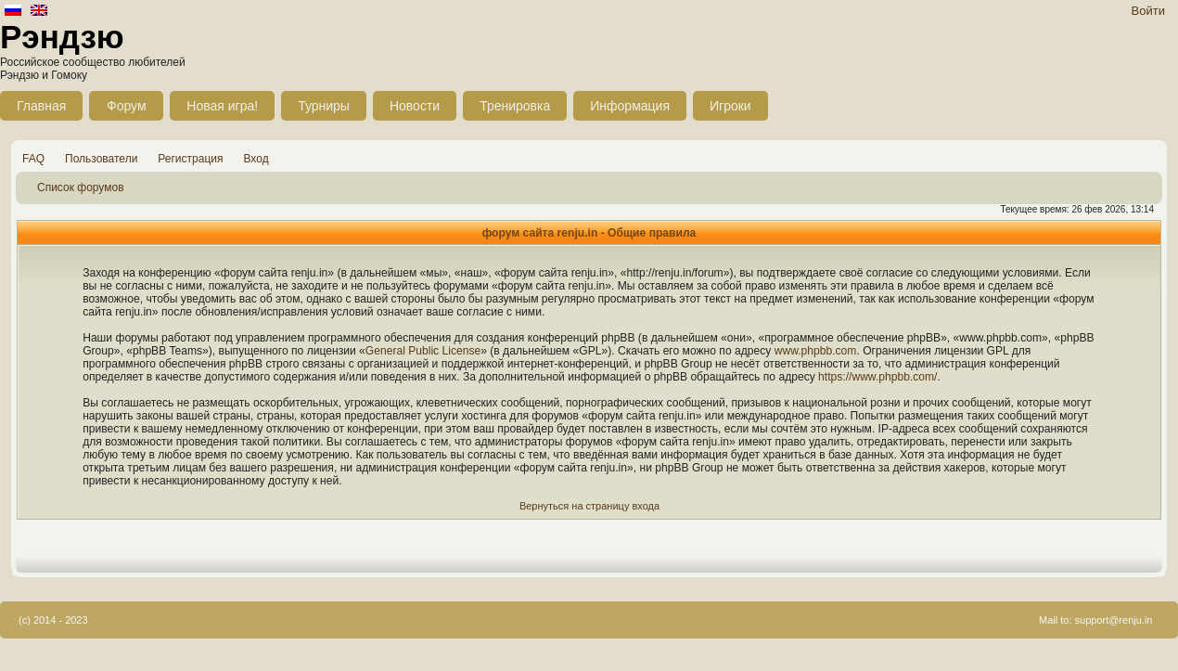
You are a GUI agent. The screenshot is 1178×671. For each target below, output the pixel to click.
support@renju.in (1114, 620)
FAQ (33, 158)
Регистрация (190, 158)
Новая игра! (222, 105)
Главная (41, 105)
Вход (256, 158)
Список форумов (80, 187)
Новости (415, 105)
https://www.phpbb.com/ (877, 376)
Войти (1148, 11)
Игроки (730, 105)
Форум (127, 105)
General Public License (422, 350)
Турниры (324, 105)
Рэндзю (62, 37)
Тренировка (515, 105)
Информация (630, 105)
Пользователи (101, 158)
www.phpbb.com (816, 350)
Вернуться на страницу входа (589, 505)
